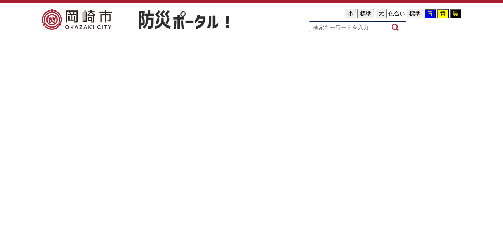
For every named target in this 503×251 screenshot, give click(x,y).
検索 (395, 26)
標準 (365, 13)
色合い (396, 13)
